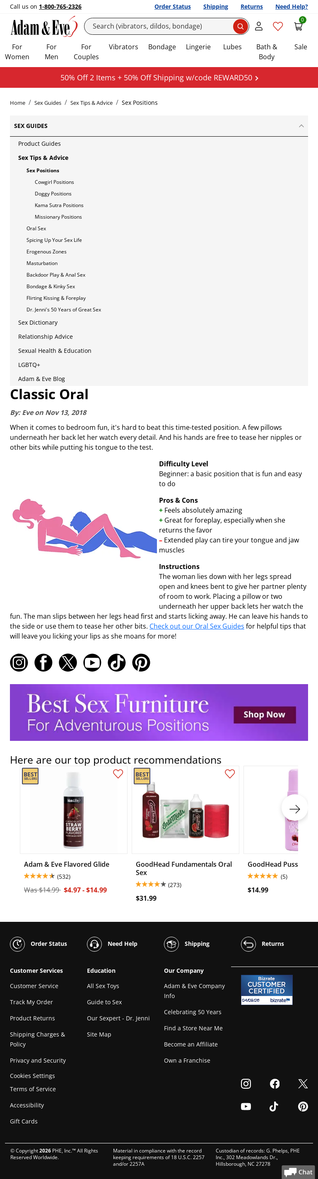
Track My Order (31, 1002)
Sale (300, 46)
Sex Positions (42, 170)
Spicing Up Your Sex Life (54, 240)
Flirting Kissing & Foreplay (56, 297)
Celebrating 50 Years (193, 1012)
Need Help (112, 944)
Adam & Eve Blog (41, 379)
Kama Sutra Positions (59, 205)
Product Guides (39, 143)
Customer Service (34, 986)
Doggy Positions (53, 193)
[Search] (167, 26)
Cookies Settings (32, 1076)
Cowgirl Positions (54, 182)
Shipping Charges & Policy (37, 1039)
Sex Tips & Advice (91, 102)
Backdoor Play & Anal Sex (55, 274)
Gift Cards (24, 1121)
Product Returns (32, 1018)
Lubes (232, 46)
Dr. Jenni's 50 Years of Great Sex (63, 309)
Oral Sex (36, 228)
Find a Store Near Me (193, 1028)
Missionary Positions (58, 216)
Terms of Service (33, 1089)
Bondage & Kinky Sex (50, 286)
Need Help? (291, 6)
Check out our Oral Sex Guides (196, 626)
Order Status (172, 6)
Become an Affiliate (191, 1044)
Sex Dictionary (38, 322)
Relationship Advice (45, 336)
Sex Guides (47, 102)
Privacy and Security (38, 1060)
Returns (252, 6)
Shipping (215, 6)
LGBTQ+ (29, 365)
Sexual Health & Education (55, 350)
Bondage (162, 46)
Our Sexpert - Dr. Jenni (118, 1018)
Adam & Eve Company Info (194, 991)
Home (17, 102)
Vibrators (123, 46)
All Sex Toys (103, 986)
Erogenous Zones (46, 251)
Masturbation (42, 263)
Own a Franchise (187, 1060)
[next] (295, 807)
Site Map (99, 1034)
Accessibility (27, 1105)
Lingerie (198, 46)
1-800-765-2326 (60, 6)
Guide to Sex (104, 1002)
